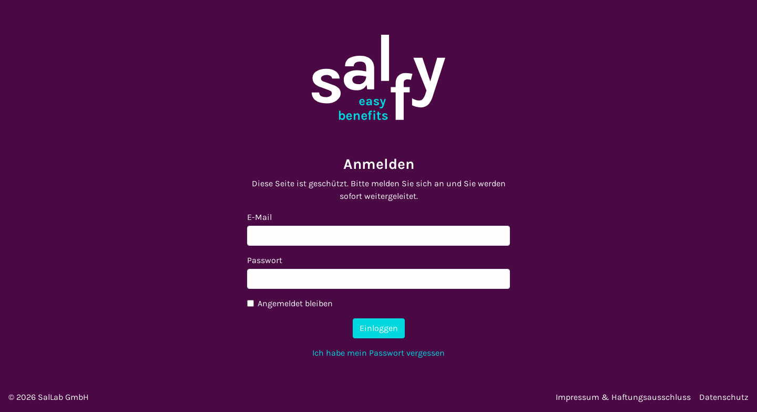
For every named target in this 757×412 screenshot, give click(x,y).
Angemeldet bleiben (295, 303)
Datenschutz (724, 397)
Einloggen (379, 328)
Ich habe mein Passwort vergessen (378, 353)
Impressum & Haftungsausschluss (623, 397)
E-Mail (259, 217)
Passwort (264, 260)
